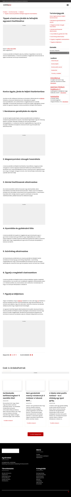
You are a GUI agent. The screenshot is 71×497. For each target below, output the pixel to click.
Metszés (38, 479)
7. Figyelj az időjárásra (55, 42)
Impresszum (39, 457)
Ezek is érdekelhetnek (14, 367)
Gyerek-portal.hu (6, 479)
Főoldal (5, 12)
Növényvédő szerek (56, 67)
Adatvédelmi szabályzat (42, 456)
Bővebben (53, 83)
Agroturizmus (39, 482)
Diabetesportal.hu (6, 476)
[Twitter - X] (14, 355)
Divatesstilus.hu (6, 477)
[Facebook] (10, 355)
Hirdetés (24, 25)
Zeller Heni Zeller (11, 48)
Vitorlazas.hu (5, 481)
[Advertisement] (24, 35)
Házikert (21, 12)
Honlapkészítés (5, 462)
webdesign (12, 462)
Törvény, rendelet (56, 73)
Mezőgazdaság (40, 473)
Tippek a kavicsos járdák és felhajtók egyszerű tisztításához (15, 1)
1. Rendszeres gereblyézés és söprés (57, 21)
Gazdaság (39, 481)
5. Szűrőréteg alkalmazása (57, 36)
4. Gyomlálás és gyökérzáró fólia (58, 34)
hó (38, 301)
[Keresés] (68, 53)
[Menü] (67, 5)
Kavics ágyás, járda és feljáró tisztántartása (57, 17)
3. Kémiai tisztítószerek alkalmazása (56, 30)
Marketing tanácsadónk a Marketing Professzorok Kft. (15, 464)
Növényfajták (54, 64)
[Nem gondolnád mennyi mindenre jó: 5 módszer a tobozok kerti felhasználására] (35, 403)
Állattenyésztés (40, 477)
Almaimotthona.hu (6, 473)
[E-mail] (12, 355)
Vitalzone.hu (5, 474)
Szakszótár (54, 70)
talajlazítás (54, 96)
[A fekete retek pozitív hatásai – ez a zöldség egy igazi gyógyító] (58, 403)
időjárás (42, 98)
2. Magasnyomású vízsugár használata (57, 25)
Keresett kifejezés (54, 50)
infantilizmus (55, 78)
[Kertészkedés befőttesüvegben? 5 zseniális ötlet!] (12, 403)
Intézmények (54, 61)
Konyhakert (39, 484)
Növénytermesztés (41, 474)
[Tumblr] (16, 355)
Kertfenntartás (13, 12)
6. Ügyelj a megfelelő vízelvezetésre (59, 39)
